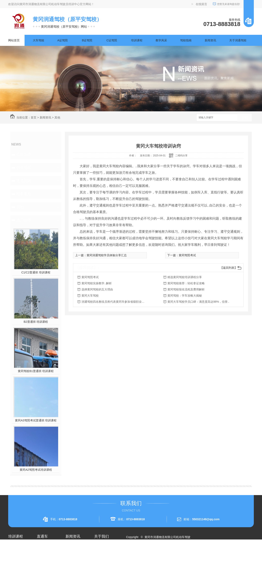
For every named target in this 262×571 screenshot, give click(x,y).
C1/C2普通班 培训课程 (35, 272)
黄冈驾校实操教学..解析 (96, 283)
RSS (144, 551)
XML (153, 551)
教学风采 (161, 40)
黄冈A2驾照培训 (47, 545)
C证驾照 (111, 40)
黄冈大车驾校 (90, 295)
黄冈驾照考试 (187, 255)
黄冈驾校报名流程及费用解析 (186, 289)
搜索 (244, 118)
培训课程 (136, 40)
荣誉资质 (100, 560)
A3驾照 (12, 567)
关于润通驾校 (237, 40)
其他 (57, 117)
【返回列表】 (228, 267)
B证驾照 (87, 40)
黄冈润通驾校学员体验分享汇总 (107, 255)
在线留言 (201, 4)
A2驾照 (12, 560)
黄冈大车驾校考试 (48, 560)
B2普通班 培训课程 (36, 321)
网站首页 (14, 40)
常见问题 (23, 181)
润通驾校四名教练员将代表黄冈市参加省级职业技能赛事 (114, 301)
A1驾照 (12, 552)
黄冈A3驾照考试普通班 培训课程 (35, 420)
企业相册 (100, 552)
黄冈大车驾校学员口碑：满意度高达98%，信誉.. (198, 301)
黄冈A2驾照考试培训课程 (36, 469)
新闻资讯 (210, 40)
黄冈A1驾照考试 (47, 552)
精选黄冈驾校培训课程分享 (184, 277)
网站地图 (134, 551)
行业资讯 (23, 168)
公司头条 (23, 154)
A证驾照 (62, 40)
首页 (33, 117)
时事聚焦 (23, 194)
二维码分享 (181, 155)
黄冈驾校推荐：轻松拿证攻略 (186, 283)
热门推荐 (23, 220)
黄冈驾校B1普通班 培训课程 (36, 371)
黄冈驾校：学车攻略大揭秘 (184, 295)
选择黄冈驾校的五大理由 (97, 289)
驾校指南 (186, 40)
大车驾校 (38, 40)
